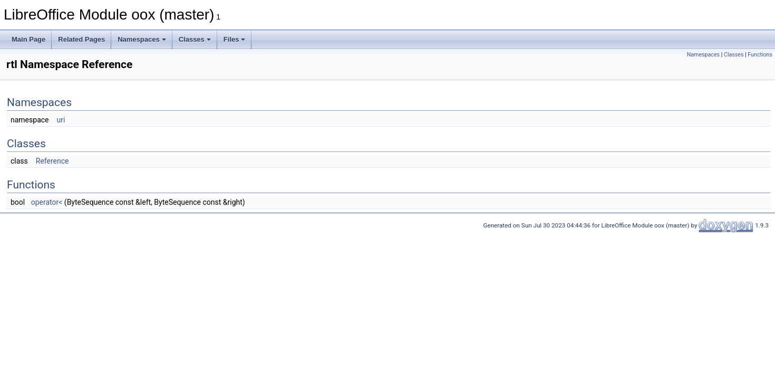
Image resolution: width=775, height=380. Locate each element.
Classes (195, 39)
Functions (760, 54)
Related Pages (81, 39)
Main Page (28, 39)
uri (60, 120)
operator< (47, 202)
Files (235, 39)
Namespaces (142, 39)
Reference (52, 161)
